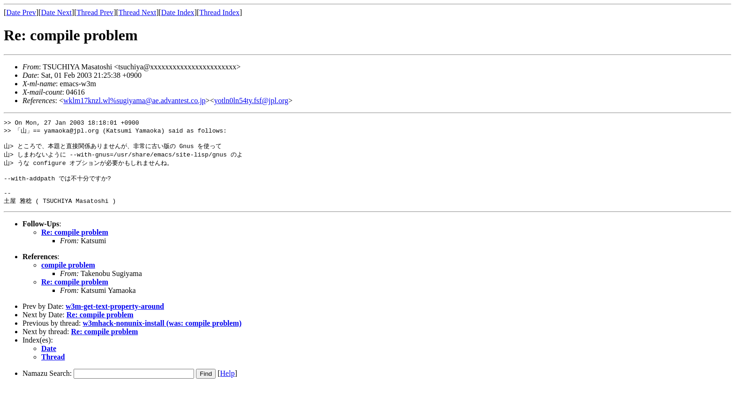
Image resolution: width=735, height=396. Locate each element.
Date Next (56, 12)
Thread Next (137, 12)
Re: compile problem (74, 242)
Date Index (178, 12)
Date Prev (21, 12)
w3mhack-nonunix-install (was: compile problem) (161, 333)
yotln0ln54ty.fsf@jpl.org (251, 101)
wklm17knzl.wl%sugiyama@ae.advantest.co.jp (134, 101)
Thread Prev (94, 12)
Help (227, 383)
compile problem (68, 275)
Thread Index (219, 12)
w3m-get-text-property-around (115, 316)
